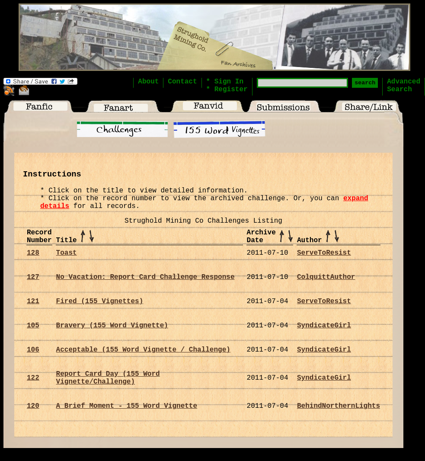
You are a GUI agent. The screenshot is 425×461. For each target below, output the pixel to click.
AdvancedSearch (403, 85)
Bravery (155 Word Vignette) (112, 326)
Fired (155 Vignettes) (100, 301)
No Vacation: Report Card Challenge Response (145, 277)
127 (33, 277)
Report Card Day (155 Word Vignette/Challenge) (108, 378)
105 (33, 326)
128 (33, 253)
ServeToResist (324, 253)
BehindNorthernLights (338, 406)
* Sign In (224, 82)
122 (33, 378)
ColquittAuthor (326, 277)
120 (33, 406)
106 (33, 350)
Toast (66, 253)
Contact (182, 82)
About (148, 82)
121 (33, 301)
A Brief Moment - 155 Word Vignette (126, 406)
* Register (227, 89)
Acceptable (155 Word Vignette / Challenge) (143, 350)
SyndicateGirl (324, 326)
